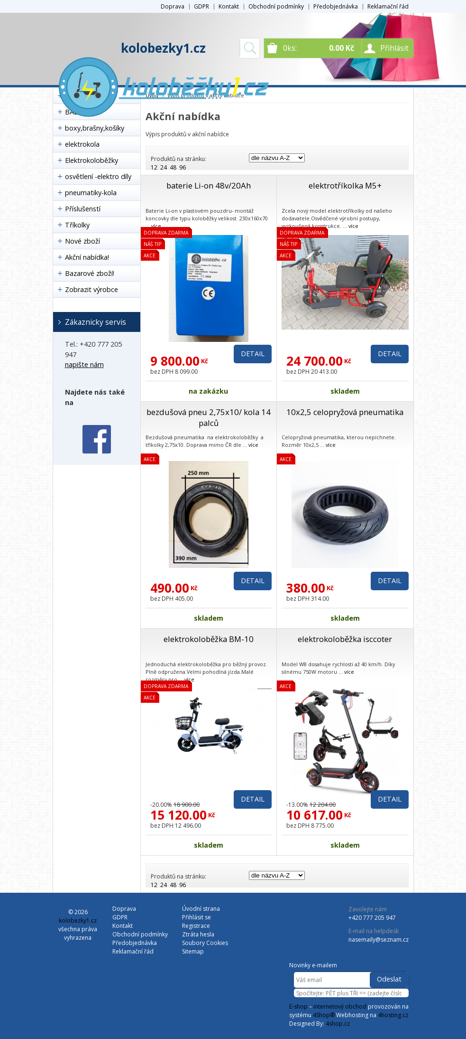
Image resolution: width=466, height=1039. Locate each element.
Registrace (196, 926)
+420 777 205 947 (372, 918)
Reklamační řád (388, 6)
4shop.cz (338, 1024)
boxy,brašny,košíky (94, 127)
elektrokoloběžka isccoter (345, 638)
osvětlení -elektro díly (98, 176)
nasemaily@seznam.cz (378, 939)
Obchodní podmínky (276, 6)
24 (163, 167)
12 (154, 167)
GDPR (201, 6)
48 (173, 167)
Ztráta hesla (198, 934)
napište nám (84, 364)
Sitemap (193, 951)
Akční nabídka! (87, 257)
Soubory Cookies (205, 943)
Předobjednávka (335, 6)
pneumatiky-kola (91, 192)
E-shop (298, 1006)
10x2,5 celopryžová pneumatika (344, 411)
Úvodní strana (201, 909)
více (156, 225)
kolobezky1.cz (163, 48)
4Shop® (324, 1015)
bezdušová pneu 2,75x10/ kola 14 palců (208, 417)
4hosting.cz (393, 1015)
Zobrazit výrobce (91, 289)
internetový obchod (339, 1006)
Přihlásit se (196, 917)
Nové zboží (82, 241)
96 (182, 167)
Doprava (172, 6)
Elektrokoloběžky (91, 160)
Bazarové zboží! (89, 273)
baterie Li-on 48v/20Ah (208, 185)
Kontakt (229, 6)
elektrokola (82, 144)
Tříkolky (77, 224)
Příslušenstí (83, 208)
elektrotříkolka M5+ (345, 185)
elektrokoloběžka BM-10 (209, 638)
